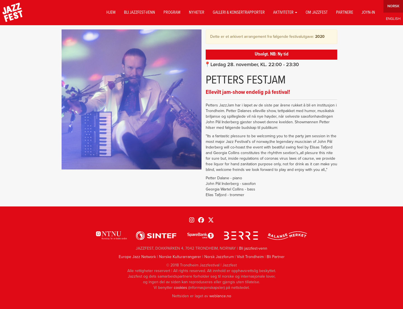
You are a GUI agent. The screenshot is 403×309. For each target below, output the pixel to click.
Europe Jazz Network (137, 256)
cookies (180, 287)
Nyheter (196, 12)
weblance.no (220, 296)
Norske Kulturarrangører (180, 256)
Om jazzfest (317, 12)
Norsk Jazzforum (219, 256)
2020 (320, 36)
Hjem (111, 12)
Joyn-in (368, 12)
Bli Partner (276, 256)
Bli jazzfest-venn (139, 12)
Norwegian (393, 6)
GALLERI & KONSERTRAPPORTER (239, 12)
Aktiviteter (285, 12)
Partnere (344, 12)
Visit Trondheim (250, 256)
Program (172, 12)
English (393, 19)
